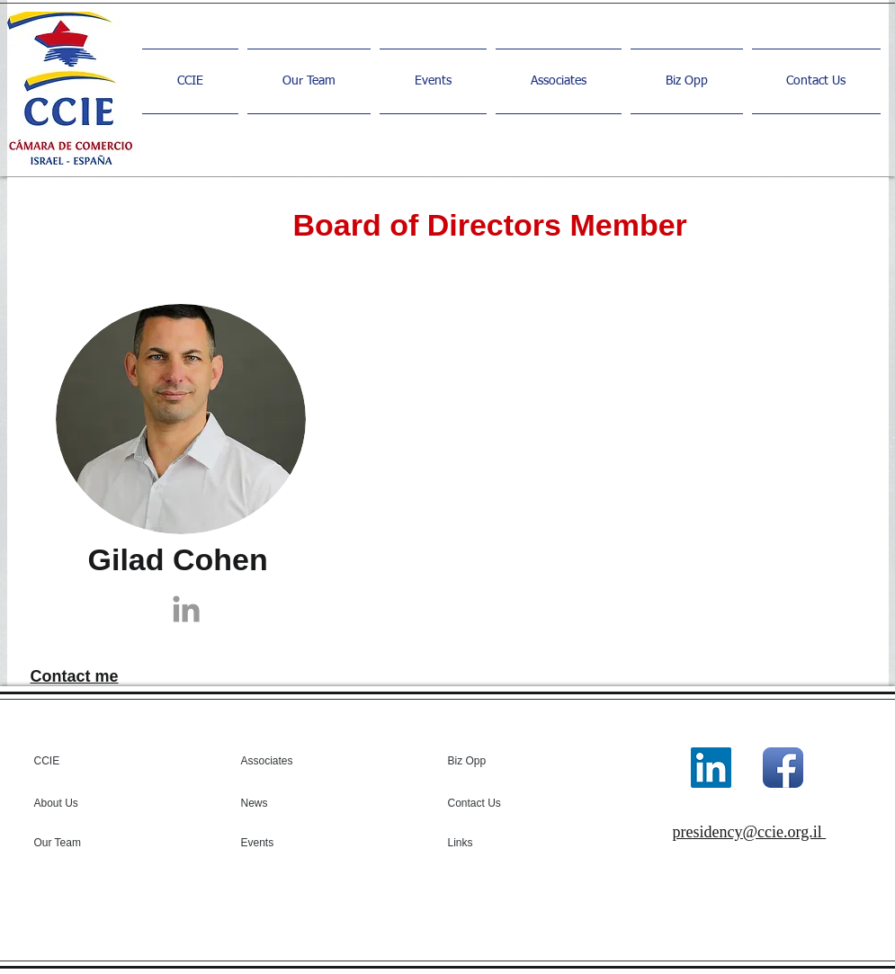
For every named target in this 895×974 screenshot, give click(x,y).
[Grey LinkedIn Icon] (186, 609)
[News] (293, 803)
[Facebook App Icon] (783, 767)
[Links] (496, 842)
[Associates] (284, 760)
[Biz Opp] (490, 760)
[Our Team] (82, 842)
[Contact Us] (499, 803)
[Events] (289, 842)
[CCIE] (103, 760)
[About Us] (86, 803)
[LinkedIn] (711, 767)
